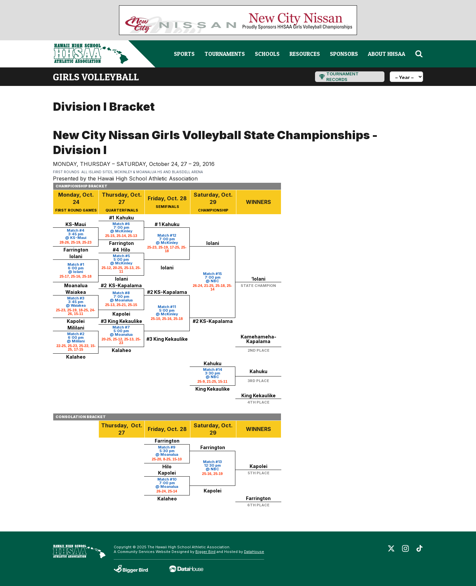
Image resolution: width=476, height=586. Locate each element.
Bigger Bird (205, 551)
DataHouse (254, 551)
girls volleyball (96, 77)
